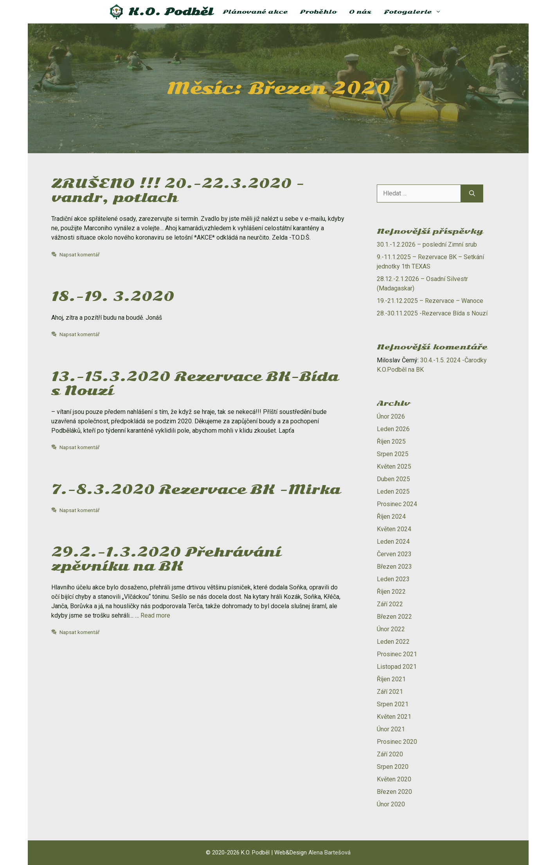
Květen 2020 (394, 779)
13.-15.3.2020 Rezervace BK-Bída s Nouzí (194, 383)
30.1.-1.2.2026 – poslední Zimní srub (427, 244)
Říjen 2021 (391, 679)
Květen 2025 (394, 466)
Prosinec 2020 (397, 741)
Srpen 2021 (392, 704)
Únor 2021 (391, 729)
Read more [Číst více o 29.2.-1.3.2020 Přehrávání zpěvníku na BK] (155, 615)
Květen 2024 (394, 529)
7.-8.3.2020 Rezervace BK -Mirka (195, 489)
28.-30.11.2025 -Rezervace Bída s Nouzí (432, 313)
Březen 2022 (394, 616)
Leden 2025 (393, 491)
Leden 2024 (393, 541)
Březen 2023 (394, 566)
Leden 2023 (393, 579)
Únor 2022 (391, 629)
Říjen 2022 (391, 591)
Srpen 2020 (392, 766)
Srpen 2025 (392, 454)
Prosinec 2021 (397, 654)
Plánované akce (255, 11)
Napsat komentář (79, 254)
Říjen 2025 (391, 441)
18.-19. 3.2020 (112, 296)
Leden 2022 (393, 641)
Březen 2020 (394, 791)
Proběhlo (318, 11)
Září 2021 (390, 691)
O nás (360, 11)
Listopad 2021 (397, 666)
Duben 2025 (393, 479)
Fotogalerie (415, 11)
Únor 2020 (391, 804)
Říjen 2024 (391, 516)
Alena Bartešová (329, 852)
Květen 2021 (394, 716)
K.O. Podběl (170, 11)
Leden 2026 (393, 429)
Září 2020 (390, 754)
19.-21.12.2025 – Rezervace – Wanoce (430, 300)
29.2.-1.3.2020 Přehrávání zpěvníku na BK (166, 559)
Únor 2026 (391, 416)
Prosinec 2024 (397, 504)
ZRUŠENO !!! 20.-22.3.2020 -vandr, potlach (177, 190)
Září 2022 (390, 604)
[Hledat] (472, 193)
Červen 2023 (394, 554)
